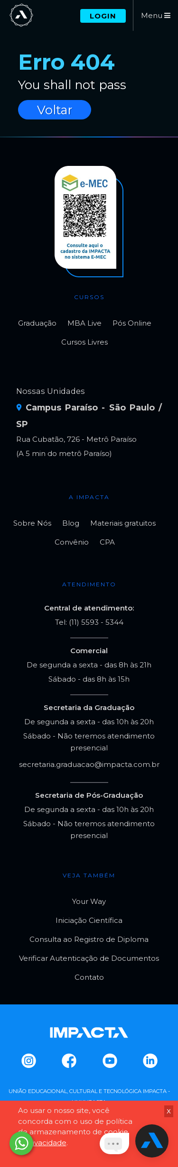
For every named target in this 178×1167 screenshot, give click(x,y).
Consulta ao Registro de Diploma (89, 939)
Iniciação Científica (89, 920)
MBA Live (84, 323)
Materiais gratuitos (123, 523)
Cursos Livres (84, 341)
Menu (155, 15)
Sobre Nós (32, 523)
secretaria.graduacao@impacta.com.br (89, 764)
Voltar (54, 109)
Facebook (68, 1060)
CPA (107, 542)
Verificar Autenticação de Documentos (89, 958)
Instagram (28, 1060)
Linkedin (150, 1060)
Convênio (72, 542)
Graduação (37, 323)
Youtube (109, 1060)
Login (103, 15)
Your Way (89, 901)
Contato (89, 977)
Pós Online (131, 323)
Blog (70, 523)
